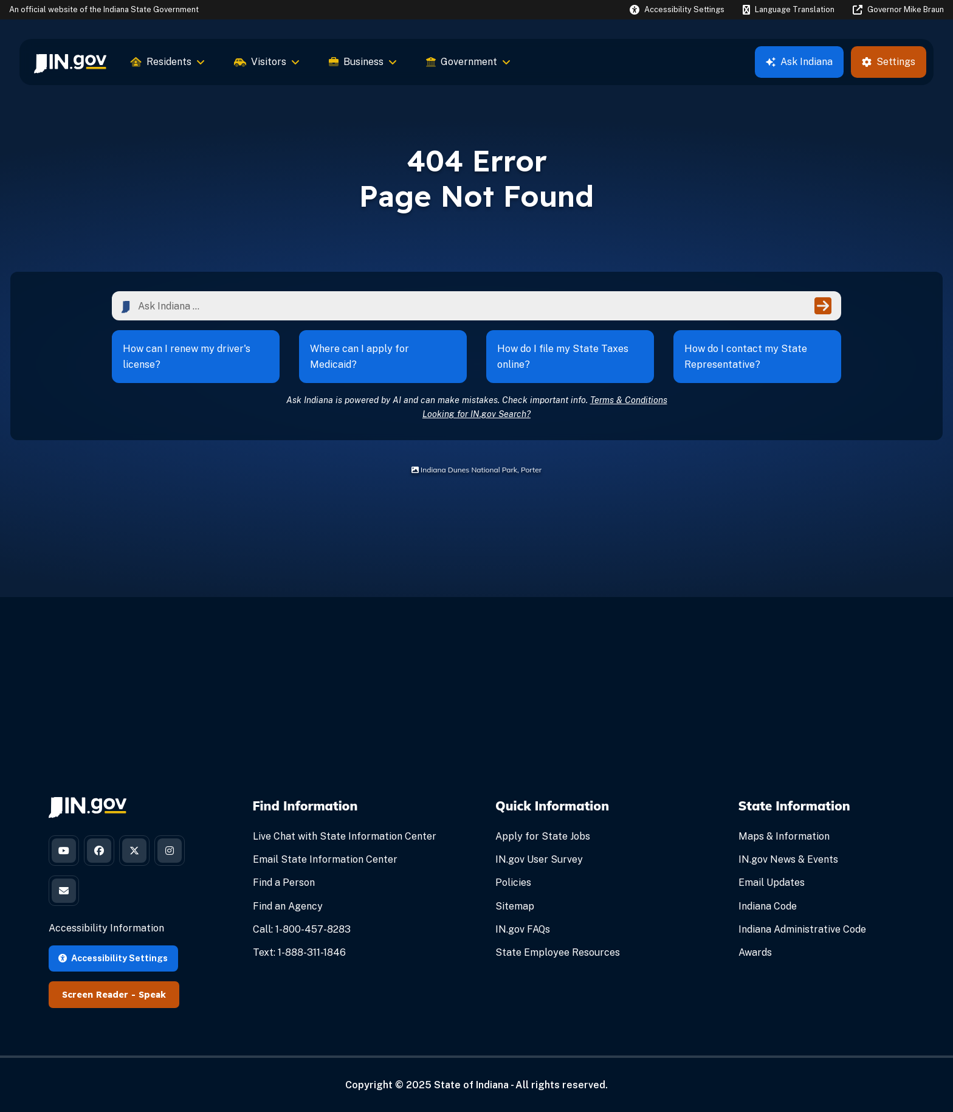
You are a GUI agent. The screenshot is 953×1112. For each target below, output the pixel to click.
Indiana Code (767, 906)
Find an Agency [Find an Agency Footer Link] (288, 906)
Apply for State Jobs (542, 836)
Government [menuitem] (468, 61)
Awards (755, 952)
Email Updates (771, 882)
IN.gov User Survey (539, 859)
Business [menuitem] (363, 61)
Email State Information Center (325, 859)
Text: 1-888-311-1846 (299, 952)
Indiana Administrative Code (802, 929)
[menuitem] (70, 62)
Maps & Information (784, 836)
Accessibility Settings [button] (113, 958)
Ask (799, 61)
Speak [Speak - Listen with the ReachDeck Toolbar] (152, 994)
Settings (888, 61)
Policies (513, 882)
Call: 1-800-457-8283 (302, 929)
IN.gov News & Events (788, 859)
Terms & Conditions (628, 400)
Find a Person (284, 882)
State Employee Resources (557, 952)
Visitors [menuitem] (267, 61)
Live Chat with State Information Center (344, 836)
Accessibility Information (106, 928)
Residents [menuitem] (168, 61)
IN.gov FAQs (522, 929)
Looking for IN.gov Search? (476, 414)
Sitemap (514, 906)
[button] (677, 9)
